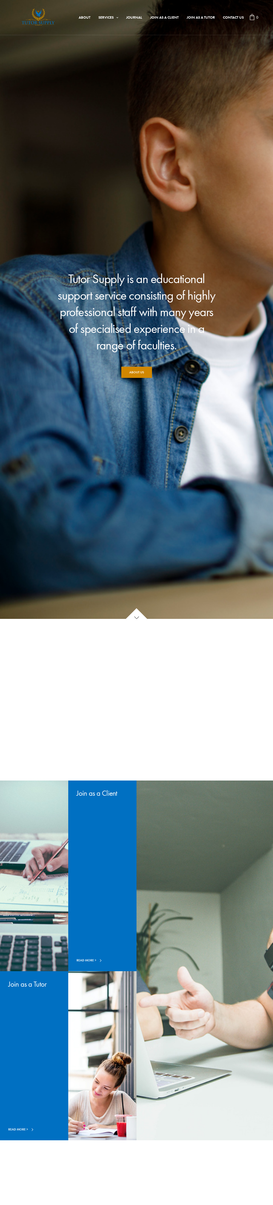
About (84, 17)
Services (106, 17)
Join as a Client (164, 17)
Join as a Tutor (201, 17)
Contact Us (233, 17)
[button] (136, 372)
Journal (134, 17)
